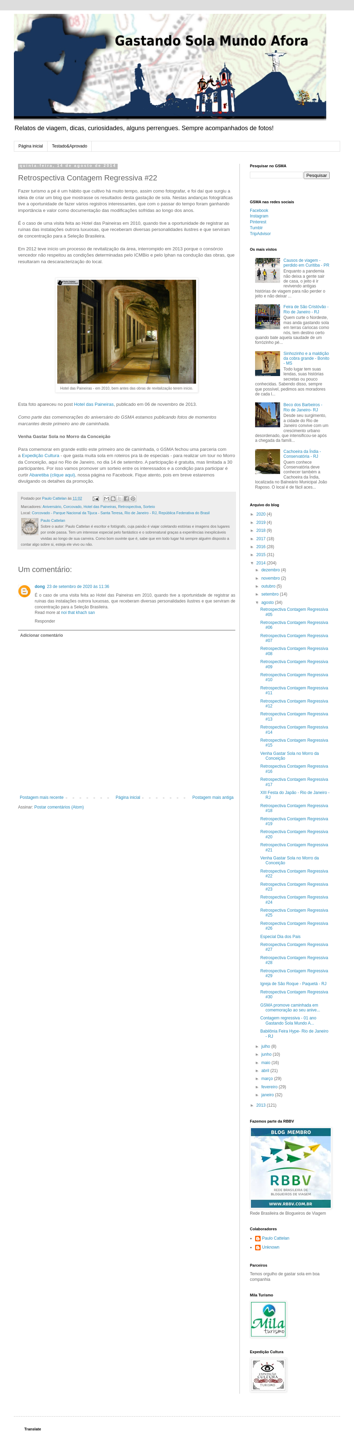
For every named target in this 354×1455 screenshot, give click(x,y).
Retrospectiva (129, 507)
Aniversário (51, 507)
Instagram (259, 216)
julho (266, 1046)
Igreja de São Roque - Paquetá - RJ (293, 983)
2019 (261, 522)
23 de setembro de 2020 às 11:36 (78, 586)
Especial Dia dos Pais (280, 936)
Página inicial (30, 146)
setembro (270, 594)
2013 (261, 1105)
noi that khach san (78, 612)
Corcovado (72, 507)
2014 (261, 563)
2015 (261, 554)
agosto (268, 602)
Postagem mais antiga (213, 797)
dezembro (271, 570)
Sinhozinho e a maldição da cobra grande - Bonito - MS (306, 358)
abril (265, 1070)
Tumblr (256, 227)
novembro (271, 578)
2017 (261, 538)
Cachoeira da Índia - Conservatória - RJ (302, 454)
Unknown (270, 1247)
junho (267, 1054)
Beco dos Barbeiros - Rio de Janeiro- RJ (303, 407)
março (267, 1078)
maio (266, 1062)
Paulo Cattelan (275, 1238)
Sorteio (149, 507)
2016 (261, 546)
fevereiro (270, 1086)
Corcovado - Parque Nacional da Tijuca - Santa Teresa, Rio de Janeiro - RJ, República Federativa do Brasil (121, 513)
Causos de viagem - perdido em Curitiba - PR (306, 263)
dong (40, 586)
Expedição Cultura (40, 455)
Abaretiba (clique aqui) (52, 474)
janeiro (268, 1094)
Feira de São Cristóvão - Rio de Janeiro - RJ (306, 309)
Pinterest (258, 222)
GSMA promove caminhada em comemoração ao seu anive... (290, 1007)
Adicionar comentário (41, 635)
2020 (261, 514)
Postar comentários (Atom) (59, 807)
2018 (261, 530)
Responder (45, 621)
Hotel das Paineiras (93, 404)
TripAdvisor (260, 233)
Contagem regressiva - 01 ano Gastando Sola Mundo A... (288, 1020)
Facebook (259, 210)
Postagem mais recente (42, 797)
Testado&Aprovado (69, 146)
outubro (269, 586)
